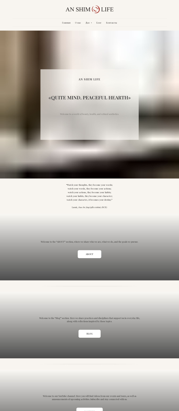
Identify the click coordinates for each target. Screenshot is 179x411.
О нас (78, 22)
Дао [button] (88, 22)
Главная (66, 22)
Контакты (111, 22)
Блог (99, 22)
